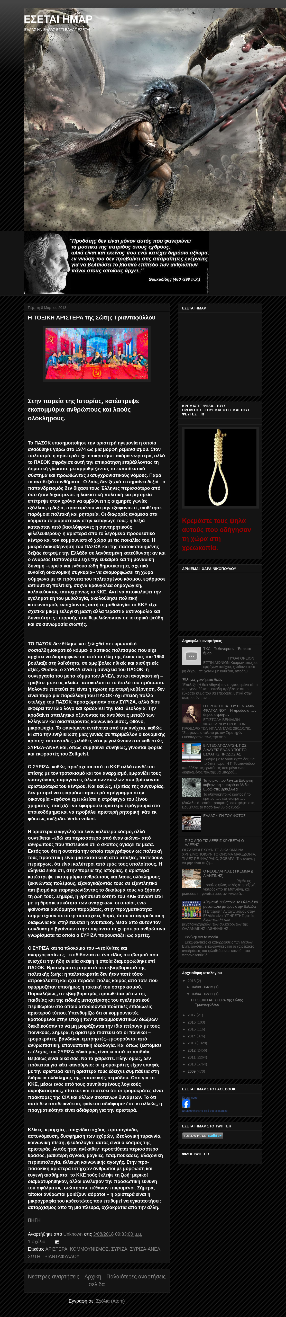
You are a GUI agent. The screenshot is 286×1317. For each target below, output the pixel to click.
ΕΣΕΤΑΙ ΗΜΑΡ (58, 19)
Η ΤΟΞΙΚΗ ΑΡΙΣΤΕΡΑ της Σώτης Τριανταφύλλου (91, 317)
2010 (192, 1064)
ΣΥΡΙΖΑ (119, 1249)
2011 (192, 1057)
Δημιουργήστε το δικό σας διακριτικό (205, 1110)
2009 (192, 1071)
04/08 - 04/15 (203, 987)
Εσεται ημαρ (190, 1097)
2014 (192, 1036)
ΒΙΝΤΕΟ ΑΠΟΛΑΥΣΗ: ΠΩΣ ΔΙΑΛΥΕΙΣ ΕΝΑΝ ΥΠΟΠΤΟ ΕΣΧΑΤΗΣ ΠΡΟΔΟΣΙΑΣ (224, 749)
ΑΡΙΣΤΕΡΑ (56, 1249)
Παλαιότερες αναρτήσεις (135, 1276)
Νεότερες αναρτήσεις (53, 1276)
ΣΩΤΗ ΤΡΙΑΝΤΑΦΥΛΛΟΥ (54, 1256)
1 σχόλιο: (38, 1241)
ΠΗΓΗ (34, 1220)
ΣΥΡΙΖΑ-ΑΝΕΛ (145, 1249)
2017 (192, 1015)
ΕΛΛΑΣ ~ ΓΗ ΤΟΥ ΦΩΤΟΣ (224, 816)
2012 (192, 1050)
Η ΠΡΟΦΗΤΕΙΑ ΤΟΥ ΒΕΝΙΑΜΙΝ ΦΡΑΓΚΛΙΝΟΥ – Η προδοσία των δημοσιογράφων (229, 710)
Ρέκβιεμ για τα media (201, 937)
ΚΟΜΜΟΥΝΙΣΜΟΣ (89, 1249)
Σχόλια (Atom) (110, 1301)
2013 (192, 1043)
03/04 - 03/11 (203, 994)
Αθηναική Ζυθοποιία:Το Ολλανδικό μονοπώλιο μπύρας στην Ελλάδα (230, 904)
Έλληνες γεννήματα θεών (202, 680)
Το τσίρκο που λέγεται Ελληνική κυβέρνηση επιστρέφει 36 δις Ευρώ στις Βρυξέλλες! (228, 784)
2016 (192, 1022)
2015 (192, 1029)
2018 (192, 981)
